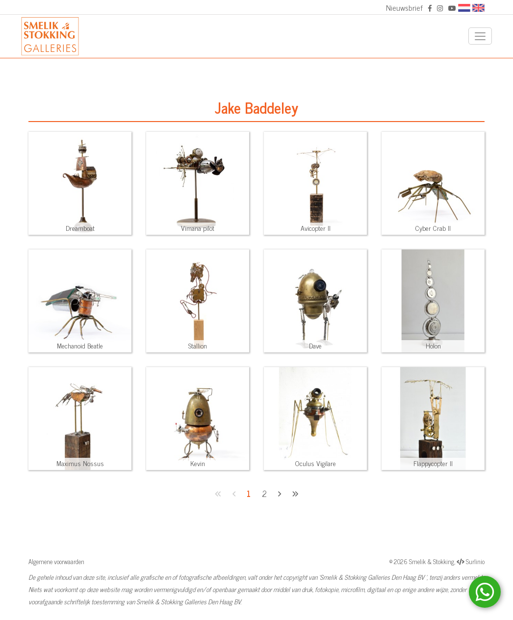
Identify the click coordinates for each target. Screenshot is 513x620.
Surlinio (475, 561)
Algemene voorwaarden (56, 561)
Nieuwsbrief (404, 7)
